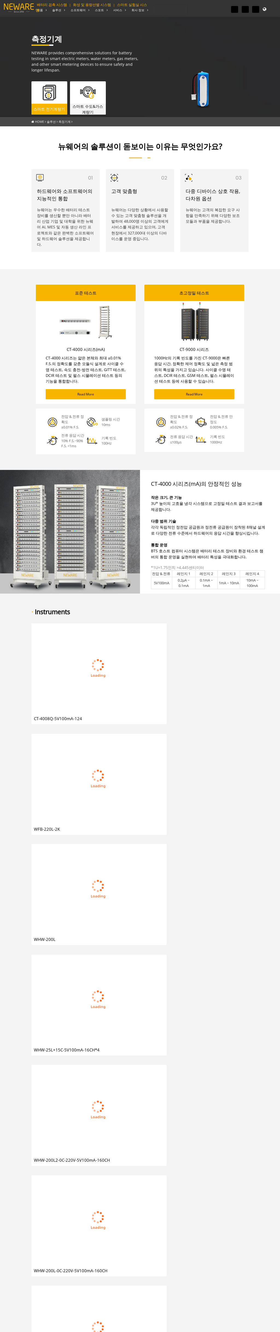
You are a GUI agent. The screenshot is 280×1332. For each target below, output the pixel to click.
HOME (39, 120)
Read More (85, 392)
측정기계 (65, 120)
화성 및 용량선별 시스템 (92, 4)
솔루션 (51, 120)
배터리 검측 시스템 (52, 4)
